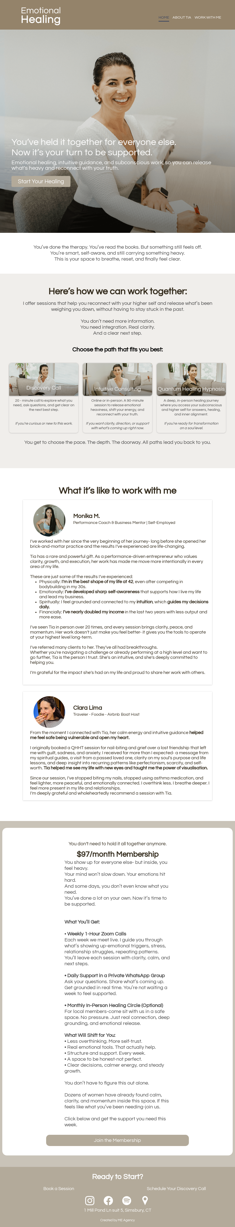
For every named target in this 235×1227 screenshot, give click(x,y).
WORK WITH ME (208, 17)
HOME (164, 17)
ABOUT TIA (182, 17)
